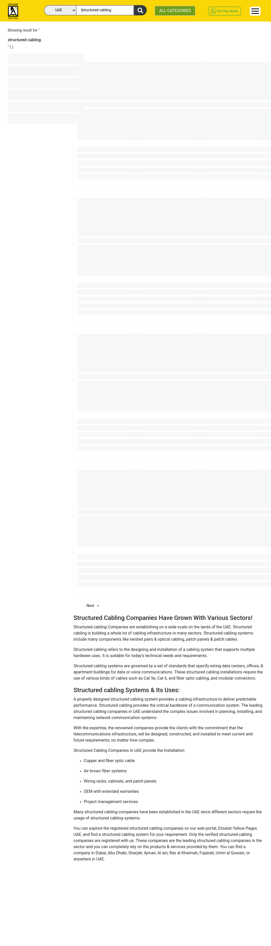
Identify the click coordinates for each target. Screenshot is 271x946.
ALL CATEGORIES (175, 10)
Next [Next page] (94, 605)
